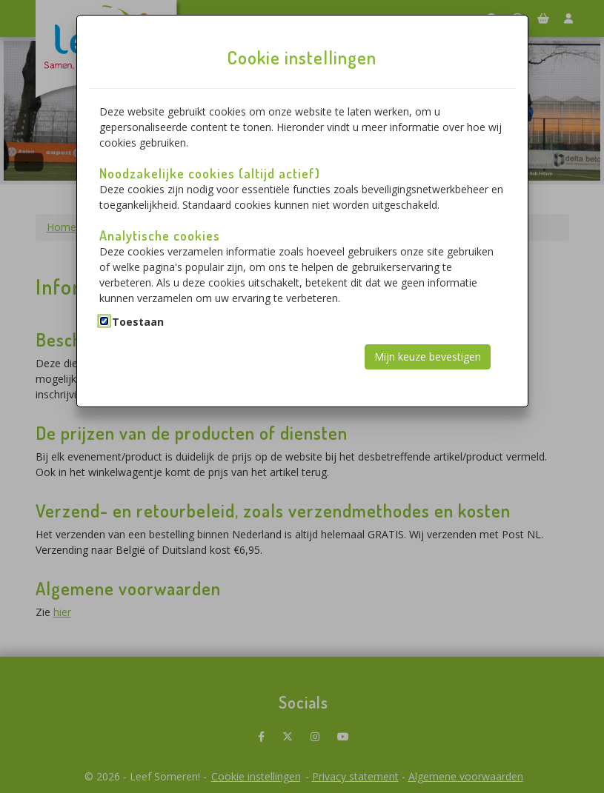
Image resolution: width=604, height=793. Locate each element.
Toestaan (138, 322)
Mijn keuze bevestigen (427, 356)
